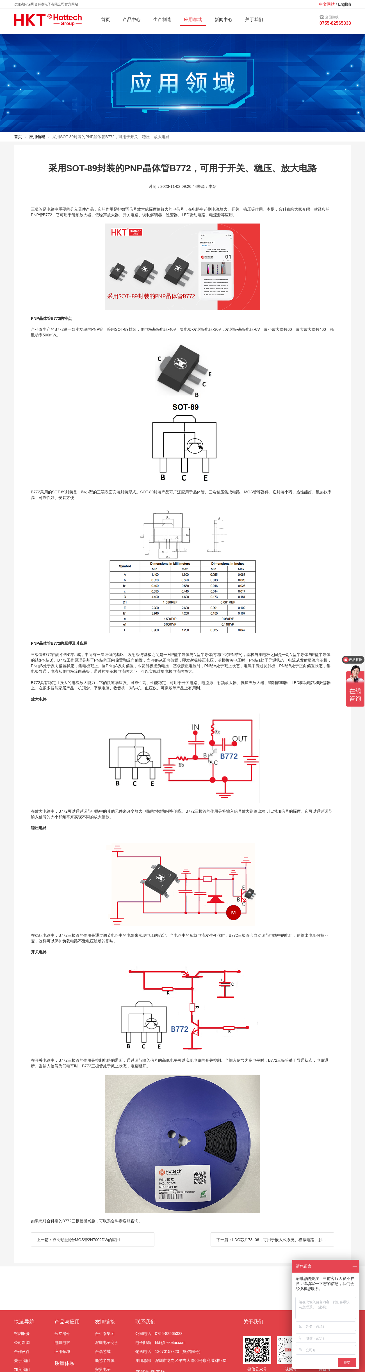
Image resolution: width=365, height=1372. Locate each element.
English (344, 4)
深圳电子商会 (106, 1342)
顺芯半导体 (105, 1360)
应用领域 (62, 1351)
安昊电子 (103, 1369)
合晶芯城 (103, 1351)
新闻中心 (223, 19)
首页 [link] (18, 137)
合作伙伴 (22, 1351)
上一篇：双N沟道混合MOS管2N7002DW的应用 (78, 1239)
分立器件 (62, 1333)
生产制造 (162, 19)
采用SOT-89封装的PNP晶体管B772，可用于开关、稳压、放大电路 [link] (111, 137)
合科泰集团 (105, 1333)
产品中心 (132, 19)
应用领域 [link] (37, 137)
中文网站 (327, 4)
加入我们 (22, 1369)
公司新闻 (22, 1342)
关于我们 (254, 19)
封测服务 (22, 1333)
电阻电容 (62, 1342)
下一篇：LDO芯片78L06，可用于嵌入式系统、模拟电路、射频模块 (275, 1239)
